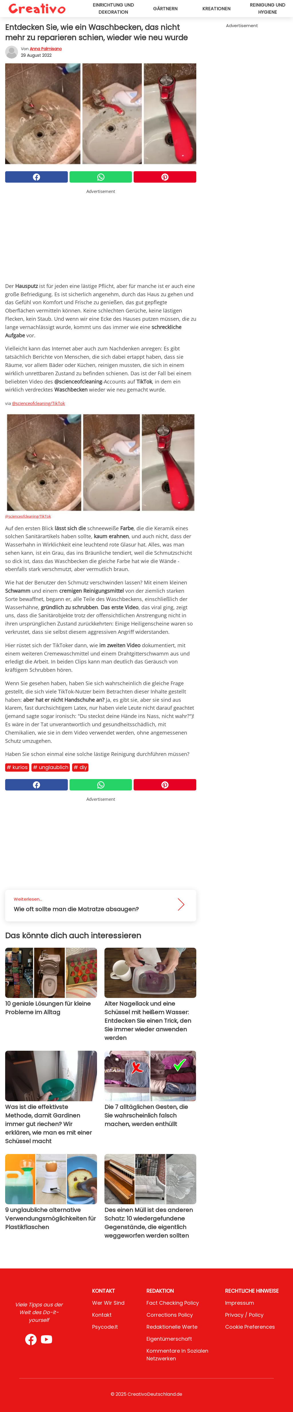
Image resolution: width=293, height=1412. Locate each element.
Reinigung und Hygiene (267, 8)
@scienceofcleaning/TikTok (38, 403)
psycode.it (105, 1326)
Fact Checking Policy (172, 1302)
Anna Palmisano (46, 49)
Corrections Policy (169, 1314)
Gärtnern (165, 8)
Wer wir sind (108, 1302)
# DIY (80, 767)
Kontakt (102, 1314)
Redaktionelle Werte (171, 1326)
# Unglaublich (50, 767)
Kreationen (216, 8)
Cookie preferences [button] (250, 1326)
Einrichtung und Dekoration (113, 8)
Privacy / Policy (244, 1314)
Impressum (239, 1302)
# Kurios (17, 767)
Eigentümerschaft (169, 1338)
